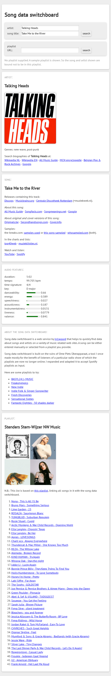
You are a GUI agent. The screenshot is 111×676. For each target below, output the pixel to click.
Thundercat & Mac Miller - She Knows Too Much (39, 545)
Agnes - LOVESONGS (23, 537)
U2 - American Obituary (24, 660)
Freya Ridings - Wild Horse (26, 620)
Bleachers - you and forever (27, 612)
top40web (10, 243)
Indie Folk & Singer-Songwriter (29, 391)
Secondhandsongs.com (34, 222)
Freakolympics (19, 383)
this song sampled (54, 232)
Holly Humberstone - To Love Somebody (34, 572)
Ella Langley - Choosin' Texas (28, 529)
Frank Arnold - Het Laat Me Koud (30, 664)
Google (27, 164)
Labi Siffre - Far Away (23, 580)
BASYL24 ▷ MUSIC (22, 379)
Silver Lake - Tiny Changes (26, 644)
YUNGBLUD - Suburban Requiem (30, 517)
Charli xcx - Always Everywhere (29, 541)
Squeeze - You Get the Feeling (28, 600)
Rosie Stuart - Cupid (22, 521)
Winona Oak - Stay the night (27, 561)
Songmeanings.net (55, 211)
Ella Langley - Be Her (23, 533)
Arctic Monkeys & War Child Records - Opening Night (42, 525)
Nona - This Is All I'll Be (25, 501)
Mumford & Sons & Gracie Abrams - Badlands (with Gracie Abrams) (50, 636)
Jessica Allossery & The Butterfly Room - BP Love (39, 616)
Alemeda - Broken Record (26, 553)
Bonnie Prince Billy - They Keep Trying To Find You (40, 568)
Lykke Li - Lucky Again (23, 564)
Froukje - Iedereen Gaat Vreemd (29, 656)
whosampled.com (78, 232)
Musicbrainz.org (25, 200)
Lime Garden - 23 (21, 509)
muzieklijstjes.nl (28, 243)
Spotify (21, 254)
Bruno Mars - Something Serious (30, 505)
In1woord (60, 339)
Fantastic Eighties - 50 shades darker (32, 403)
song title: (13, 33)
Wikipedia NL (12, 160)
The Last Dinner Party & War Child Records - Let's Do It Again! (46, 648)
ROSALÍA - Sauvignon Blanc (27, 513)
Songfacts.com (33, 211)
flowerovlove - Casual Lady (27, 652)
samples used (32, 232)
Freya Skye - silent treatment (27, 608)
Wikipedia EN (29, 160)
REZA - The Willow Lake (25, 549)
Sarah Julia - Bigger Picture (26, 604)
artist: (10, 28)
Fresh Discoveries (21, 395)
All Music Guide (48, 160)
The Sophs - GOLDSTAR (25, 584)
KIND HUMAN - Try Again (25, 557)
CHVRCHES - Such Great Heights (30, 628)
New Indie (17, 387)
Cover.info (56, 222)
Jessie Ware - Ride (21, 640)
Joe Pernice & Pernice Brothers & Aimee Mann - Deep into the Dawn (50, 588)
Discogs (9, 200)
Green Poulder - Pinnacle (25, 592)
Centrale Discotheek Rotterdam (54, 200)
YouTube (9, 254)
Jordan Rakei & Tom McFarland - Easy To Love (38, 624)
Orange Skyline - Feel (23, 632)
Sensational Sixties (22, 399)
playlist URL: (11, 48)
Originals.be (11, 222)
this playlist (41, 490)
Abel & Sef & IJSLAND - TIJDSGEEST (32, 596)
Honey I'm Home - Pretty (25, 576)
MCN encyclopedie (71, 160)
